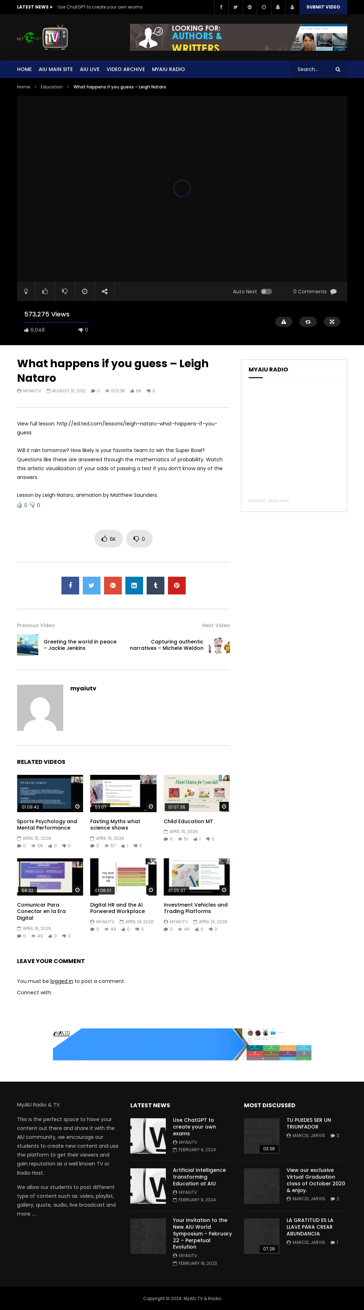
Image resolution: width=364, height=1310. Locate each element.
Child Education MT (188, 821)
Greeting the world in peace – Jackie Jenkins (80, 645)
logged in (61, 981)
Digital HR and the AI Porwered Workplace (117, 908)
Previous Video (36, 625)
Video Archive (126, 69)
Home (24, 69)
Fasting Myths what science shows (115, 825)
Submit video (323, 7)
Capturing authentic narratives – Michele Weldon (166, 645)
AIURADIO (257, 501)
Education (52, 87)
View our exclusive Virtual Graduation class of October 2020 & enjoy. (316, 1180)
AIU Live (89, 69)
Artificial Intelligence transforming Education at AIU (199, 1177)
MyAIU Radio (278, 501)
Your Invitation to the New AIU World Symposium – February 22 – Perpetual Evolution (202, 1234)
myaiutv (32, 391)
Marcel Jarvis (309, 1135)
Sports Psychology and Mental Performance (47, 825)
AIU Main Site (56, 69)
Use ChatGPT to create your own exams (100, 7)
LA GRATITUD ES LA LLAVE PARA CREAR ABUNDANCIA (310, 1227)
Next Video (216, 625)
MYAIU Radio (168, 69)
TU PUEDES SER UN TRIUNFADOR (309, 1123)
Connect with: (34, 992)
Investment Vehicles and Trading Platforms (196, 908)
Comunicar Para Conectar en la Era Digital (41, 911)
